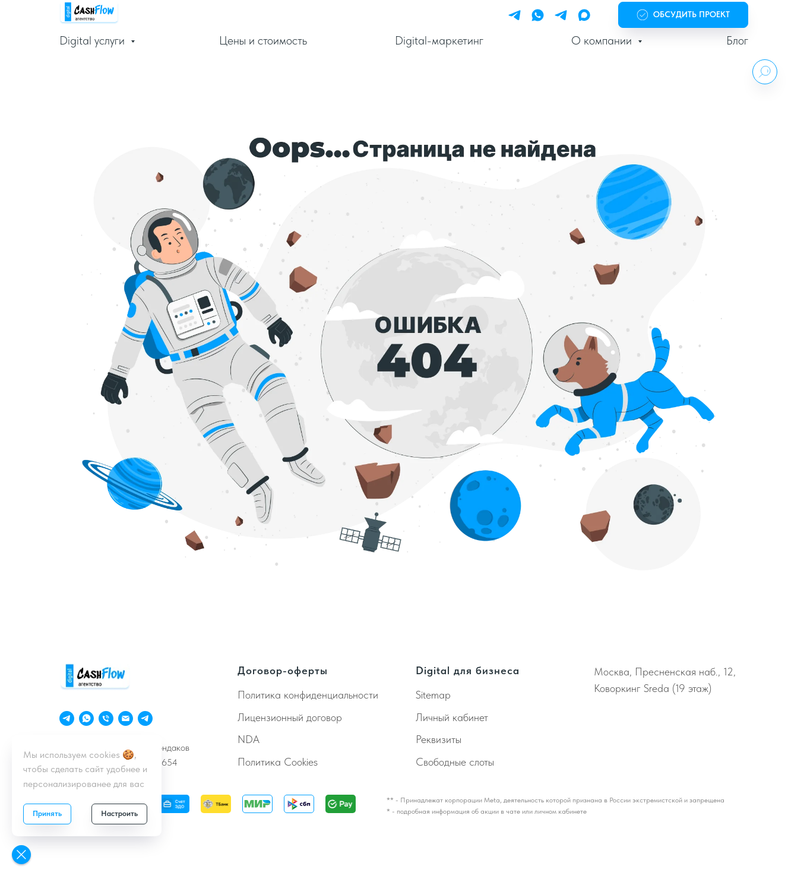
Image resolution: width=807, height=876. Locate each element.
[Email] (125, 718)
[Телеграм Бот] (145, 718)
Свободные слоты (455, 762)
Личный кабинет (452, 717)
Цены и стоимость (263, 40)
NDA (248, 739)
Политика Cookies (278, 762)
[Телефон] (106, 718)
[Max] (584, 15)
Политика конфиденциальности (308, 694)
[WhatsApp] (537, 15)
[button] (683, 15)
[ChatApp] (86, 718)
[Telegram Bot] (560, 15)
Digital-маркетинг (439, 40)
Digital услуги (93, 40)
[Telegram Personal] (514, 15)
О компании (603, 40)
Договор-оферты (283, 670)
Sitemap (433, 694)
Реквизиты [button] (438, 739)
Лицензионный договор (290, 717)
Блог (737, 40)
